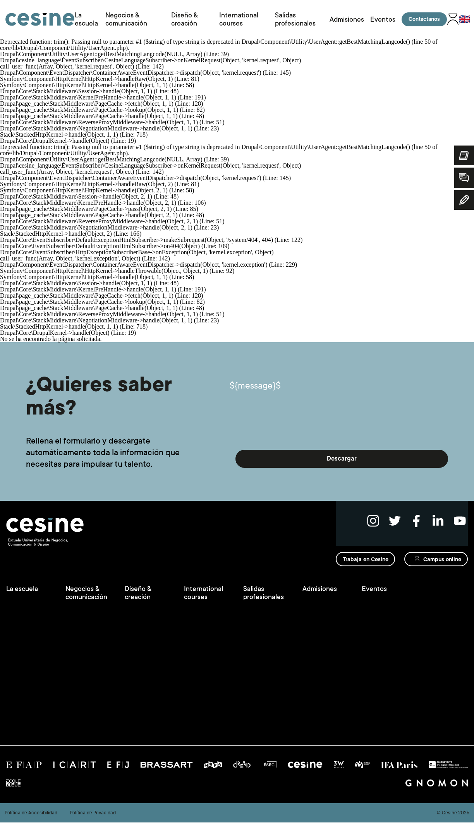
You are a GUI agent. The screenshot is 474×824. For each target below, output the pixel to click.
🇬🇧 (463, 19)
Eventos (382, 19)
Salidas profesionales (296, 19)
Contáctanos (422, 19)
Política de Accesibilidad (31, 814)
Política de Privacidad (93, 814)
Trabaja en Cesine (363, 563)
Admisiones (348, 19)
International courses (239, 19)
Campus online (440, 563)
